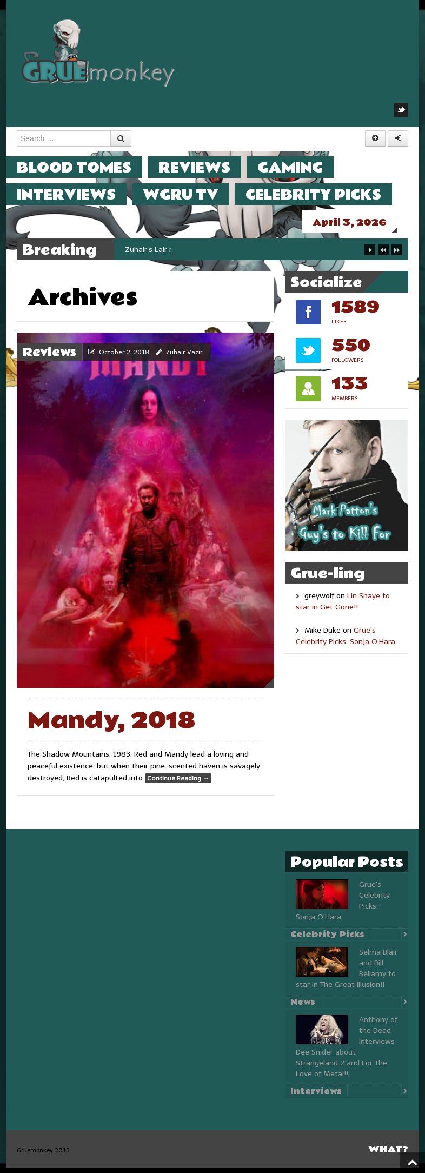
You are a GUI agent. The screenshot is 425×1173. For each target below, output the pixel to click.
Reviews (205, 167)
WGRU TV (191, 194)
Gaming (301, 167)
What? (388, 1155)
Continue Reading (178, 783)
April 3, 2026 (360, 222)
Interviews (77, 194)
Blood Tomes (85, 167)
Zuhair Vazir (184, 357)
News (302, 1007)
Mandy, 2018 (112, 726)
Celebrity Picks (324, 194)
